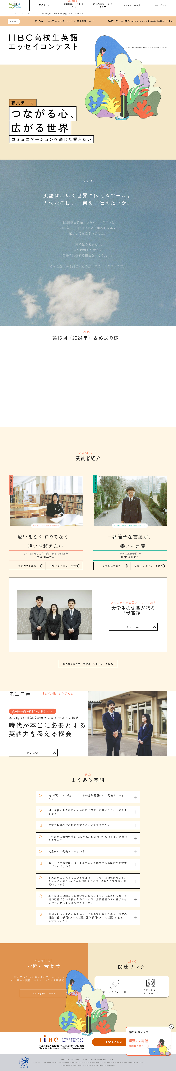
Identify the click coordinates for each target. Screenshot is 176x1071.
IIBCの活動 (46, 13)
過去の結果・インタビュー (102, 5)
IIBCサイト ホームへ (118, 1042)
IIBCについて (32, 13)
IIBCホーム (19, 13)
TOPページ (44, 5)
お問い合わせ (160, 5)
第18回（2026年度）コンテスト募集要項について (66, 21)
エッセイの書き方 (131, 5)
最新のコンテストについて (73, 4)
